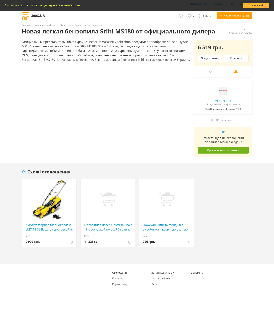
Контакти (236, 58)
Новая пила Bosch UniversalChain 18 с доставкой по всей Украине (108, 227)
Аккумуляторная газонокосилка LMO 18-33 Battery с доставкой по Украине (50, 227)
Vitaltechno (223, 101)
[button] (82, 5)
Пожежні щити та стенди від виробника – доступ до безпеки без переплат (165, 227)
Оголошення (120, 272)
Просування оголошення (223, 150)
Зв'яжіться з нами (162, 272)
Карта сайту (120, 284)
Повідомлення (210, 58)
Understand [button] (256, 5)
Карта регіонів (160, 278)
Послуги (117, 278)
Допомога (197, 272)
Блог (154, 284)
